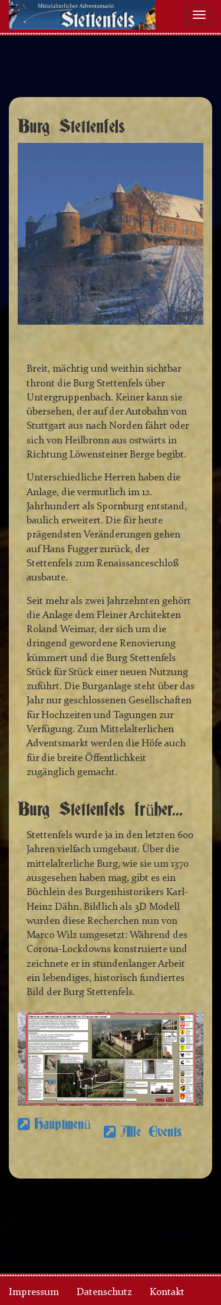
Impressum (34, 1292)
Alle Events (151, 1132)
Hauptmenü (54, 1132)
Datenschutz (104, 1292)
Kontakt (167, 1292)
